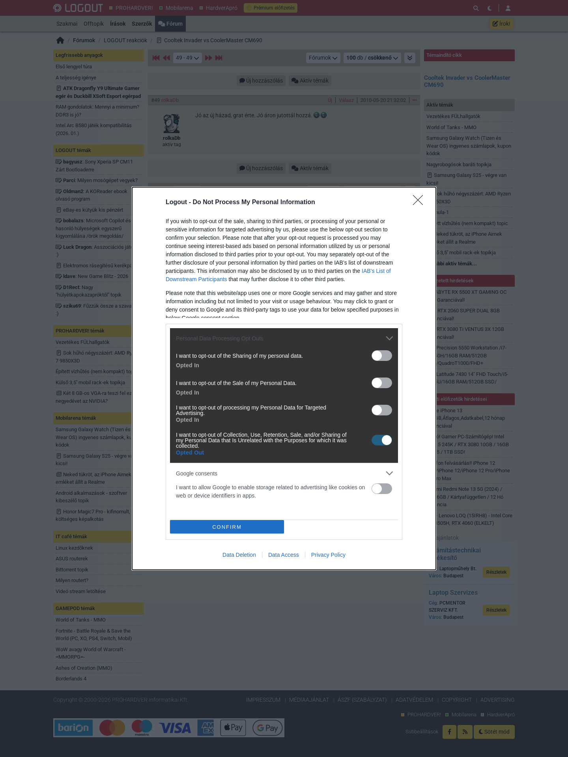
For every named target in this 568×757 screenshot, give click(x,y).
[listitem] (284, 338)
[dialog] (284, 378)
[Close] (420, 202)
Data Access (283, 555)
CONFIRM (227, 527)
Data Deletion (239, 555)
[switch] (382, 355)
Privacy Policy (328, 555)
